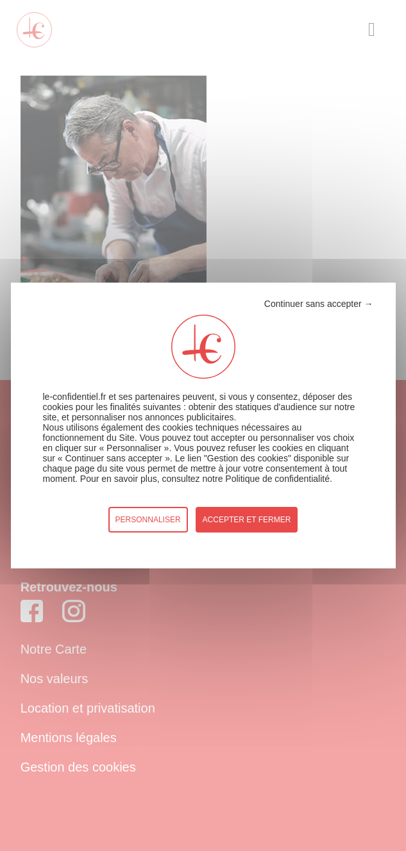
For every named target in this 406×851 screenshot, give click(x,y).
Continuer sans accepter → (318, 304)
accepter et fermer (247, 519)
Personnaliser (148, 519)
